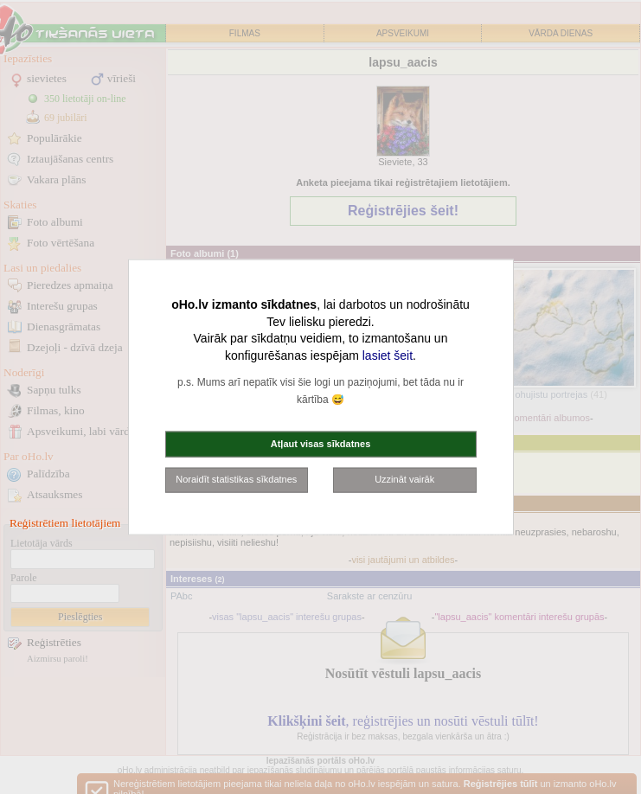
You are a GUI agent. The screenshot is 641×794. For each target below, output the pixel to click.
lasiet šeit (387, 355)
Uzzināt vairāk (404, 479)
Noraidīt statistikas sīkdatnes (236, 479)
